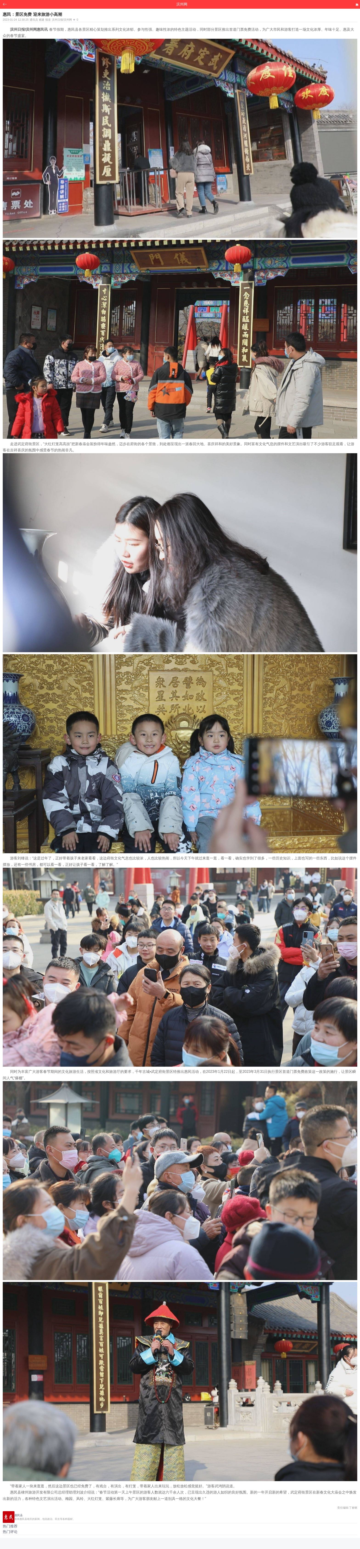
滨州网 (181, 4)
